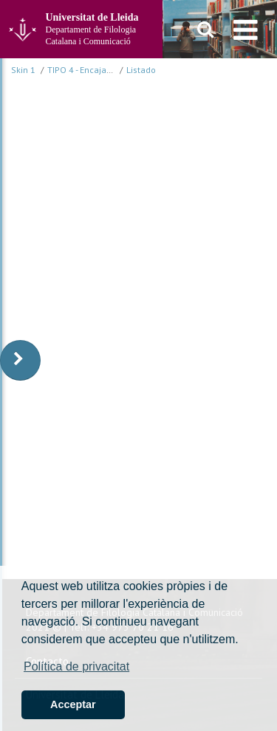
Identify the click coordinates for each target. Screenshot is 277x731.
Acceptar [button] (73, 704)
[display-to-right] (20, 360)
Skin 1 (23, 69)
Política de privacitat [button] (76, 666)
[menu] (246, 29)
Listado (141, 69)
